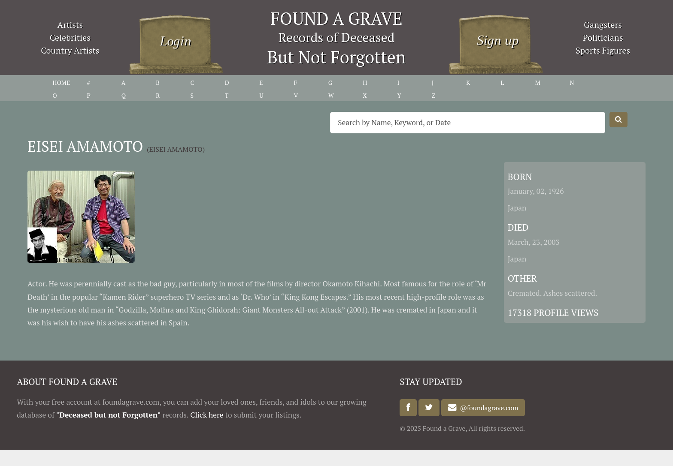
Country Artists (70, 50)
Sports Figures (603, 50)
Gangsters (603, 24)
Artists (70, 24)
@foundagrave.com (487, 407)
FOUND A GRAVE (336, 18)
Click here (206, 415)
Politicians (603, 37)
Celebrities (70, 37)
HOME (61, 82)
